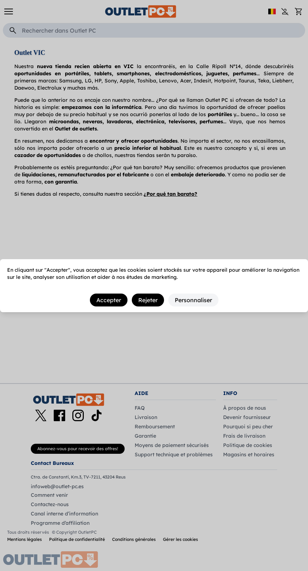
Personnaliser (193, 300)
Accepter (108, 300)
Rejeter (148, 300)
